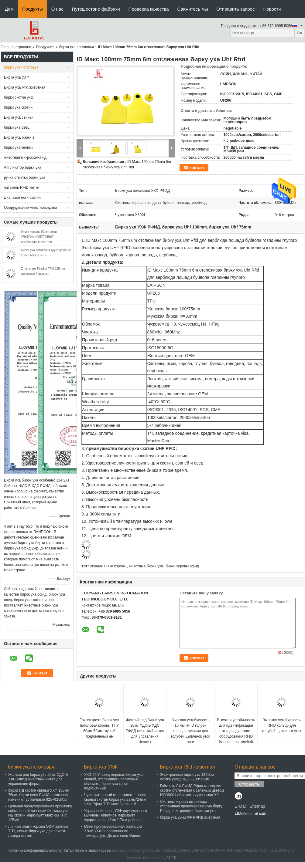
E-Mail (241, 806)
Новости (272, 9)
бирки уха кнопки (18, 147)
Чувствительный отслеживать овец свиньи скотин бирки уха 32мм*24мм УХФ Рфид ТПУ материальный (115, 799)
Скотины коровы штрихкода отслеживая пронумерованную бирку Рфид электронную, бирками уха (191, 806)
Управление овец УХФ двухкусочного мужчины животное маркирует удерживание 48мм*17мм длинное (115, 815)
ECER (171, 858)
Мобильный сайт (251, 814)
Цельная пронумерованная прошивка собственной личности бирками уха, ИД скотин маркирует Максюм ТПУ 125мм (40, 813)
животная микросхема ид (25, 157)
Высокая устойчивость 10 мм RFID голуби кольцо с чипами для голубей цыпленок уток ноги (190, 731)
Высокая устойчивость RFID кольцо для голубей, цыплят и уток (281, 725)
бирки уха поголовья (76, 47)
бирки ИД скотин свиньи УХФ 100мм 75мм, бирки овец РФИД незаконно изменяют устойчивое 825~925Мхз (39, 795)
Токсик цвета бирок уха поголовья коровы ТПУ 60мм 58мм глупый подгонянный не (99, 728)
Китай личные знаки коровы (87, 850)
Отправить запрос (235, 9)
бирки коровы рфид (182, 566)
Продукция (45, 47)
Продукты (32, 9)
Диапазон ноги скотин (22, 197)
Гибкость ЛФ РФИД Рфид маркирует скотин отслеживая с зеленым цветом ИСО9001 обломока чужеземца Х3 (192, 790)
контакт (197, 167)
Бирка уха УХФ (16, 77)
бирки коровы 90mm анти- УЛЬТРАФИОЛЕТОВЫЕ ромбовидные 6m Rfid (39, 237)
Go (299, 33)
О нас (57, 9)
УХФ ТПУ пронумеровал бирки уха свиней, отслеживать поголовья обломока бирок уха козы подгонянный (113, 781)
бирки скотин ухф (18, 97)
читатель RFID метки (21, 187)
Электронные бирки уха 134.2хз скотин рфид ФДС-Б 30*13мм (187, 776)
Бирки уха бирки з (19, 137)
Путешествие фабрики (96, 9)
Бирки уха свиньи (18, 117)
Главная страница (16, 47)
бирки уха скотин (18, 107)
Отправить (249, 784)
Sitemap (257, 806)
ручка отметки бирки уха (24, 177)
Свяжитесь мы (192, 9)
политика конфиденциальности (34, 850)
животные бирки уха (146, 566)
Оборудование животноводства (30, 207)
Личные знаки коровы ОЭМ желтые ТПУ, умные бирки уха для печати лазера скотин (38, 831)
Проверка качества (149, 9)
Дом (9, 9)
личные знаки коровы (108, 566)
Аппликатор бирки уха (22, 167)
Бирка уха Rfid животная (24, 87)
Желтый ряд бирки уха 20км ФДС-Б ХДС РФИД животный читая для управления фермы (145, 731)
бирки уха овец (16, 127)
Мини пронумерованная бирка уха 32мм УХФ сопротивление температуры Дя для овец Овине (113, 831)
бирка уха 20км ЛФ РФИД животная (190, 817)
